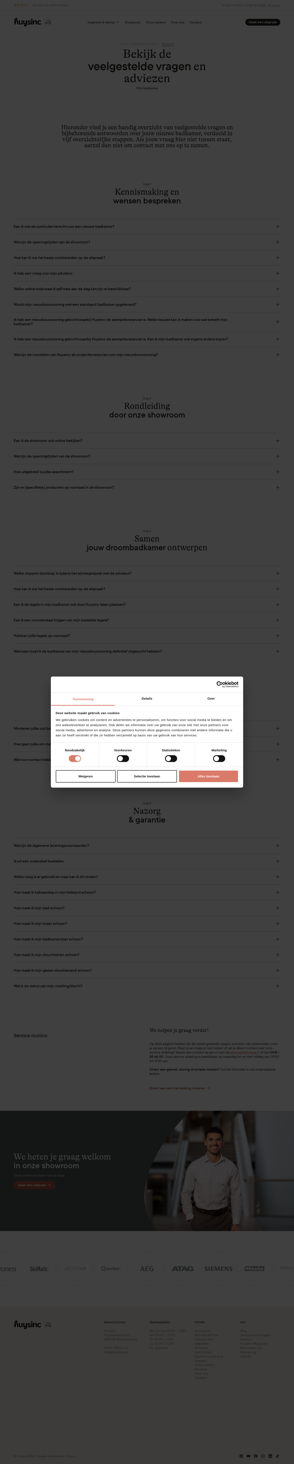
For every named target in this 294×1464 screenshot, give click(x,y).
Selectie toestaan (147, 776)
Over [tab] (211, 698)
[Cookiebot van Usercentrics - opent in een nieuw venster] (219, 684)
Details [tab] (147, 698)
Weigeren (85, 776)
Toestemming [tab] (82, 699)
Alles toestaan (208, 776)
